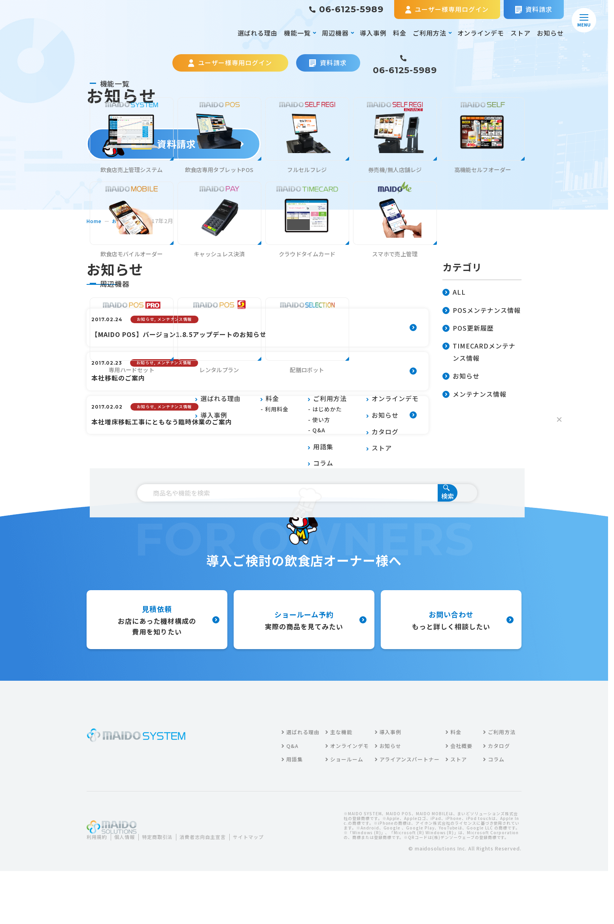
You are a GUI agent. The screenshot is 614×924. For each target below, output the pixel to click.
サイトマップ (108, 880)
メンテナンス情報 (474, 394)
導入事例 (373, 33)
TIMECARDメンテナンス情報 (479, 352)
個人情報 (129, 870)
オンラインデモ (480, 33)
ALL (454, 292)
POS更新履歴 (468, 328)
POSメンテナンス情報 (481, 310)
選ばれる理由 (258, 33)
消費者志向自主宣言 (217, 870)
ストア (520, 33)
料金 (399, 33)
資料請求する (173, 144)
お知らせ (550, 33)
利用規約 (98, 870)
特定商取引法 (166, 870)
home (95, 221)
